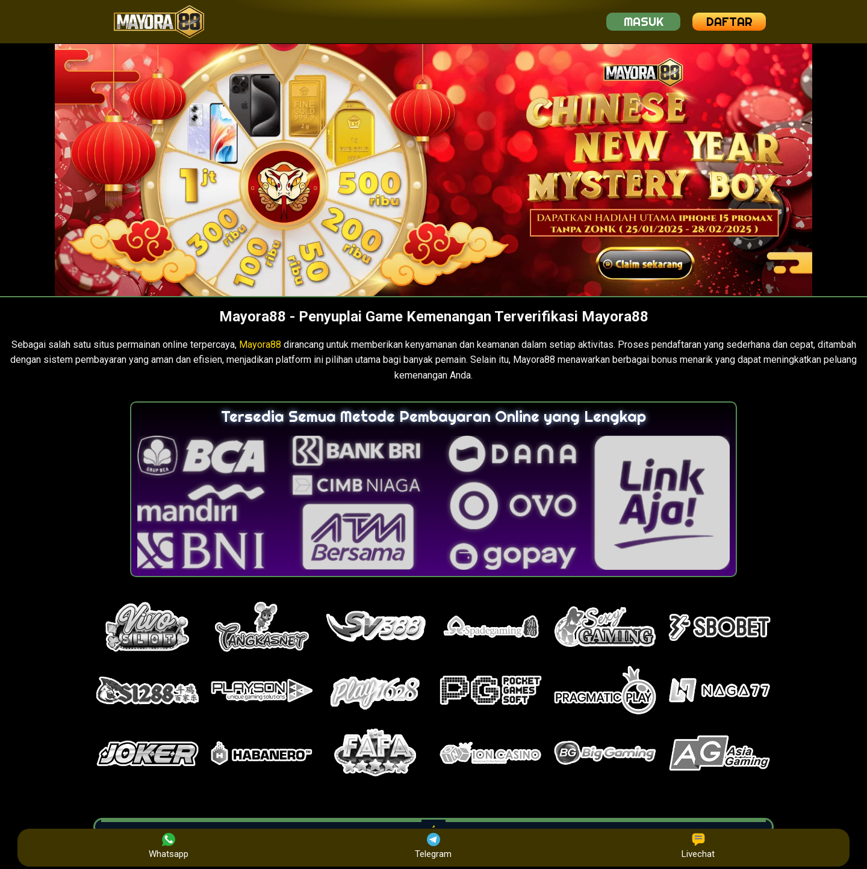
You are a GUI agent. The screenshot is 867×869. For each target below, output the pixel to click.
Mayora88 (260, 344)
